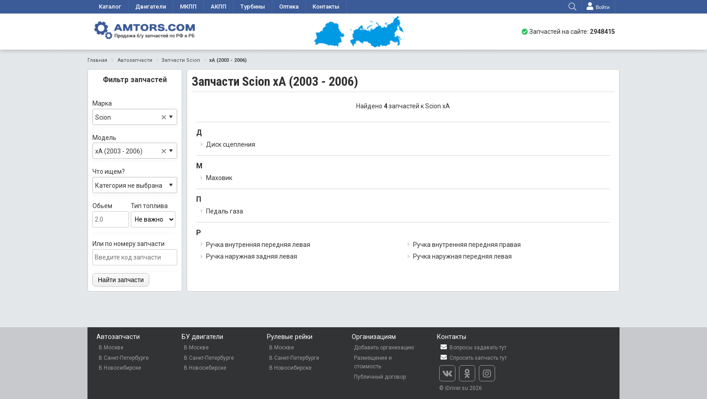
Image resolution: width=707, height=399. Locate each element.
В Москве (111, 347)
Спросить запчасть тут (473, 357)
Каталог (110, 6)
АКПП (218, 6)
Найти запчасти (121, 279)
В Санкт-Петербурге (124, 358)
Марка (134, 112)
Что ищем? (134, 180)
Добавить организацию (384, 347)
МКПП (188, 6)
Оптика (288, 6)
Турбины (252, 6)
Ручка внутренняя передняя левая (258, 244)
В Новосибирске (120, 368)
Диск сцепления (230, 144)
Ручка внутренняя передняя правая (467, 244)
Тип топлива (153, 214)
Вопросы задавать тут (472, 347)
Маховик (219, 177)
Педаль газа (224, 211)
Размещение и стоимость (373, 362)
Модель (134, 146)
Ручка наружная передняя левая (462, 256)
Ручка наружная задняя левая (251, 256)
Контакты (326, 6)
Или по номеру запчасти (134, 252)
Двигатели (150, 6)
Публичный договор (380, 377)
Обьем (110, 214)
